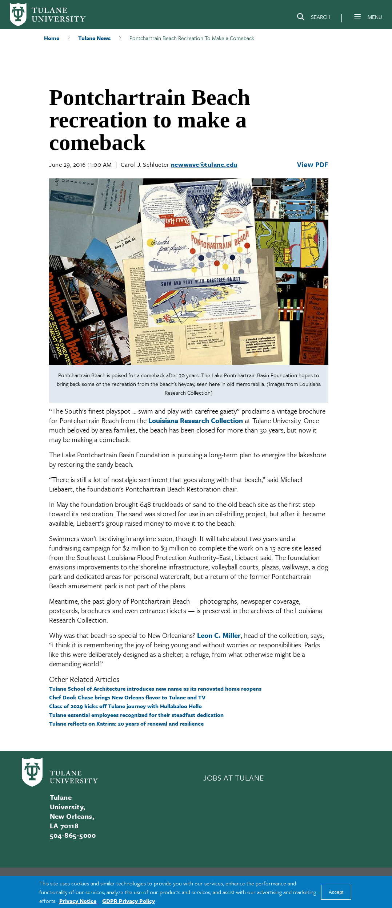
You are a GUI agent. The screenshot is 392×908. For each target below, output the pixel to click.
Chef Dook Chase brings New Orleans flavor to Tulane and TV (127, 697)
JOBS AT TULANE (233, 777)
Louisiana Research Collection (195, 420)
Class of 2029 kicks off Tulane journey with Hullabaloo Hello (125, 706)
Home (51, 38)
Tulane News (94, 38)
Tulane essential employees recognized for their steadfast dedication (136, 715)
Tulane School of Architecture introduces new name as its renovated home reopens (155, 688)
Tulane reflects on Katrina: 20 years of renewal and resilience (126, 723)
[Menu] (357, 16)
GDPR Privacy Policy (128, 901)
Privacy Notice (77, 901)
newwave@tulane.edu (204, 164)
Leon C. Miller (219, 635)
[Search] (313, 18)
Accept (336, 892)
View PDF (312, 164)
